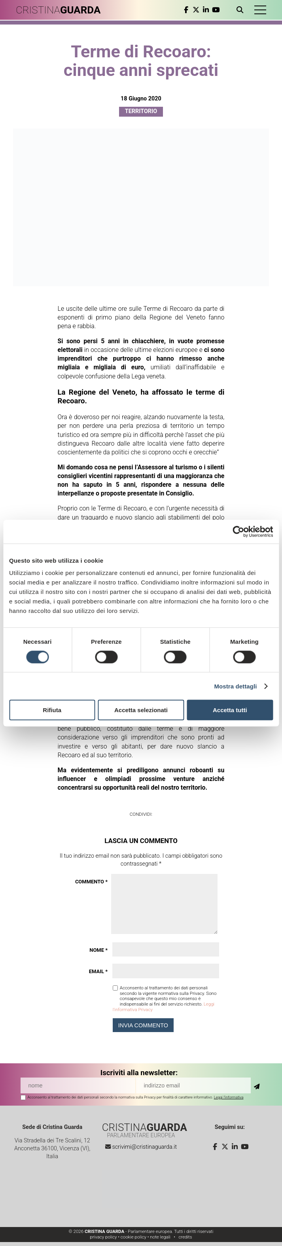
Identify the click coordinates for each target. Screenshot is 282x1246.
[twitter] (196, 10)
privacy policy (103, 1237)
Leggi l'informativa (229, 1097)
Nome (98, 950)
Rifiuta (52, 710)
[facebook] (186, 10)
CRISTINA (58, 10)
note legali (160, 1237)
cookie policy (133, 1237)
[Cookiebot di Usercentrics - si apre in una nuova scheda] (238, 531)
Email (98, 971)
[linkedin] (206, 10)
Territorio (141, 111)
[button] (260, 10)
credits (185, 1237)
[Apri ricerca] (241, 10)
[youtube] (216, 10)
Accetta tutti (230, 710)
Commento (91, 882)
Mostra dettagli (235, 686)
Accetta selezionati (141, 710)
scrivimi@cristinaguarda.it (144, 1147)
